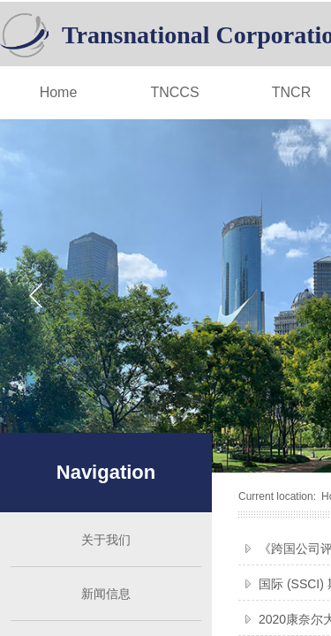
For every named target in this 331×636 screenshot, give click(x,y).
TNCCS (174, 92)
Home (59, 92)
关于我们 (106, 540)
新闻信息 (106, 594)
